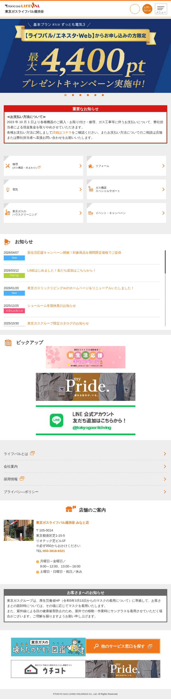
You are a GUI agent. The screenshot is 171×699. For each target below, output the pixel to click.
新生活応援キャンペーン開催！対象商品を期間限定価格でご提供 (74, 252)
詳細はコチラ (62, 132)
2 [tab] (73, 95)
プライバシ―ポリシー (21, 492)
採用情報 (11, 479)
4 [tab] (88, 95)
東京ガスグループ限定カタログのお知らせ (58, 323)
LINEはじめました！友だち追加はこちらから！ (61, 270)
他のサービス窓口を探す (123, 646)
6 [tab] (103, 95)
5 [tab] (95, 95)
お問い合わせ (147, 9)
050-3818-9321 (135, 9)
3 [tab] (80, 95)
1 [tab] (65, 95)
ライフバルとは (16, 454)
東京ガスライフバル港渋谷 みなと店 (62, 522)
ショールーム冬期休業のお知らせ (51, 306)
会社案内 (11, 466)
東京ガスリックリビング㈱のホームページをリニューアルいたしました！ (80, 288)
